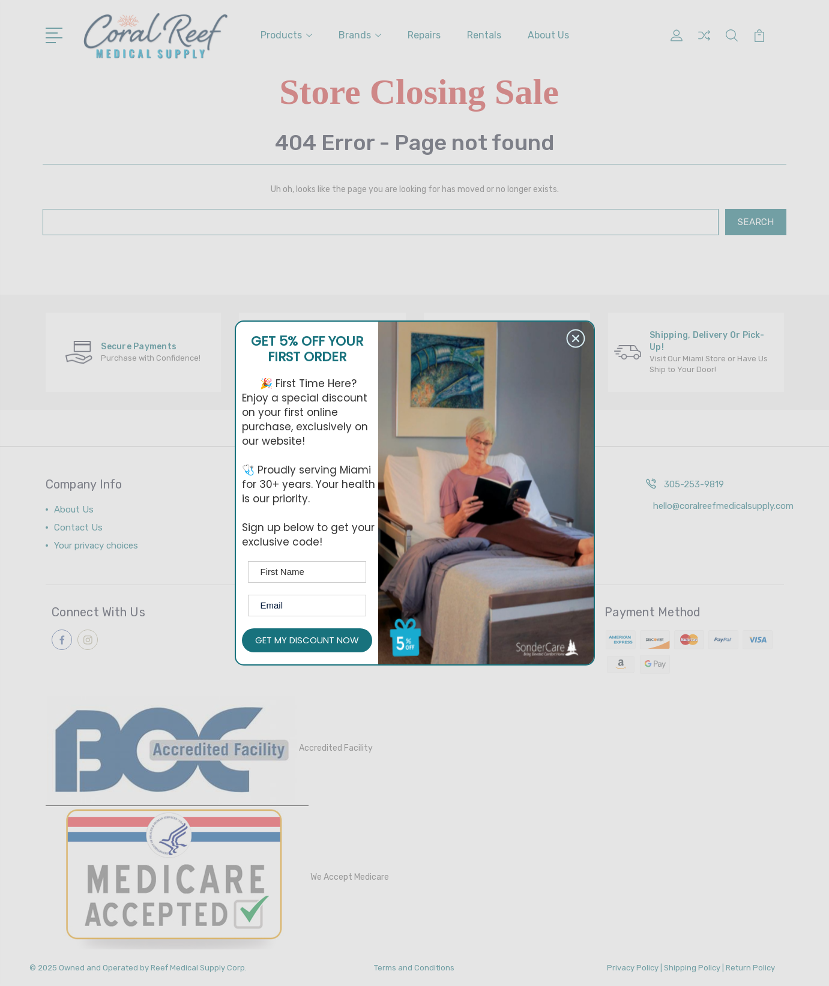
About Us (548, 35)
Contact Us (78, 527)
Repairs (424, 35)
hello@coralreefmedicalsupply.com (723, 506)
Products (286, 35)
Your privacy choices (96, 545)
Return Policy (750, 967)
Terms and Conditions (414, 967)
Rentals (484, 35)
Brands (360, 35)
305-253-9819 (694, 484)
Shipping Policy (692, 967)
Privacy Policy (633, 967)
